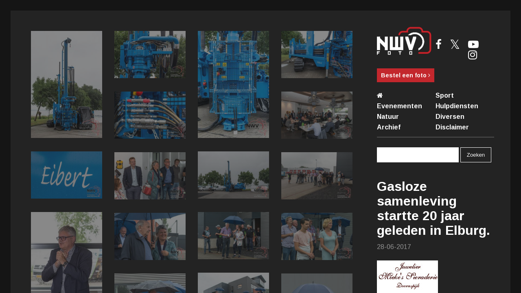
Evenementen (399, 106)
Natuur (388, 116)
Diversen (450, 116)
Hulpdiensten (457, 106)
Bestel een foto (405, 75)
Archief (389, 127)
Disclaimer (452, 127)
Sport (445, 95)
